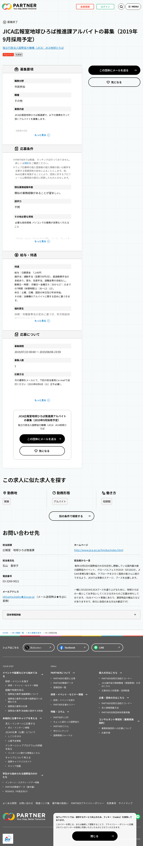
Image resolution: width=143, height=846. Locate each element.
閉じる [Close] (105, 836)
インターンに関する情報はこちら (22, 751)
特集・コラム (60, 711)
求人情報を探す (34, 632)
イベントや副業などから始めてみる (23, 674)
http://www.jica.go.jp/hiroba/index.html (98, 550)
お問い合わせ (26, 800)
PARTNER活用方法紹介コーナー (116, 678)
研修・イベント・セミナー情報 (22, 685)
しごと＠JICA (14, 734)
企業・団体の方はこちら (114, 697)
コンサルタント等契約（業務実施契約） (119, 719)
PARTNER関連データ (62, 682)
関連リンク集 (43, 800)
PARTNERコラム (60, 724)
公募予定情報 (14, 739)
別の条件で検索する (71, 516)
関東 (6, 501)
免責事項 (111, 800)
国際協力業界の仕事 (17, 705)
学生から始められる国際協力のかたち (23, 773)
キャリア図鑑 (14, 763)
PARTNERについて (63, 673)
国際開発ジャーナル (62, 733)
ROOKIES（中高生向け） (16, 788)
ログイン (100, 6)
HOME (5, 632)
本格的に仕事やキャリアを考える (23, 717)
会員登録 (80, 6)
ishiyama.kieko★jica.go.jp (19, 597)
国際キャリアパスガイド (19, 759)
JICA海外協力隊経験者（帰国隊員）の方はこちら (120, 684)
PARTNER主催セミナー (63, 703)
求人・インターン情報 (18, 726)
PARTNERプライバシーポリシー (87, 800)
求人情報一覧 (18, 632)
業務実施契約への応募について (115, 726)
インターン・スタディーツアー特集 (20, 779)
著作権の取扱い (60, 800)
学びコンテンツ (60, 729)
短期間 (107, 501)
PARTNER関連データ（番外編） (19, 784)
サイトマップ (125, 800)
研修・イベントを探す (63, 699)
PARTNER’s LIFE (60, 716)
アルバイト (60, 501)
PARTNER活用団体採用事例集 (115, 711)
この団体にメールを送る (41, 439)
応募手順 (105, 731)
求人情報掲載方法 (109, 706)
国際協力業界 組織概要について (22, 693)
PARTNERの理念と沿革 (63, 678)
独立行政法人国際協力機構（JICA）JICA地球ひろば (33, 48)
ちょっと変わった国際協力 (65, 720)
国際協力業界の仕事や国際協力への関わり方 (26, 699)
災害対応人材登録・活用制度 (114, 690)
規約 (26, 163)
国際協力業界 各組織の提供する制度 (24, 709)
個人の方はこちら (111, 673)
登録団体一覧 (59, 687)
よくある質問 (10, 800)
